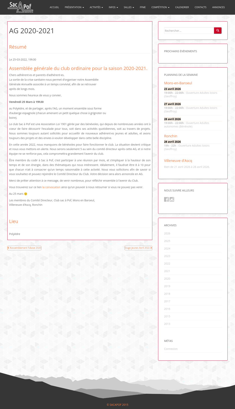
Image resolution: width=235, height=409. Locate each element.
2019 (167, 286)
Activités (96, 7)
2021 (167, 271)
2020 (167, 278)
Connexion (171, 349)
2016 (167, 309)
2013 (167, 324)
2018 (167, 293)
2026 (167, 233)
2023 (167, 256)
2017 (167, 301)
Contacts (200, 7)
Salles (129, 7)
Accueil (54, 7)
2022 (167, 263)
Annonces (218, 7)
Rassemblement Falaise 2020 (24, 247)
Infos (113, 7)
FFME (143, 7)
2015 (167, 316)
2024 (167, 248)
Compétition (160, 7)
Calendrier (182, 7)
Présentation (74, 7)
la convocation (51, 187)
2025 (167, 241)
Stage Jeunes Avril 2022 (138, 247)
